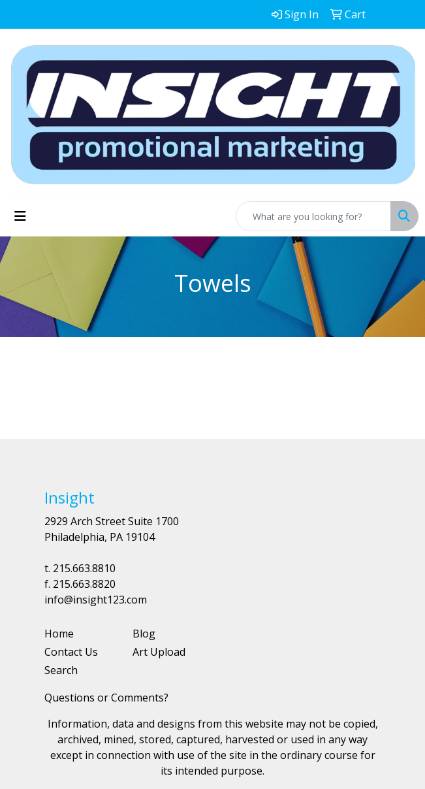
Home (59, 633)
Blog (144, 633)
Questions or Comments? (106, 697)
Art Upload (159, 652)
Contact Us (71, 652)
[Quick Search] (313, 216)
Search (61, 670)
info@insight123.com (95, 599)
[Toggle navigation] (20, 216)
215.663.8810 (84, 568)
